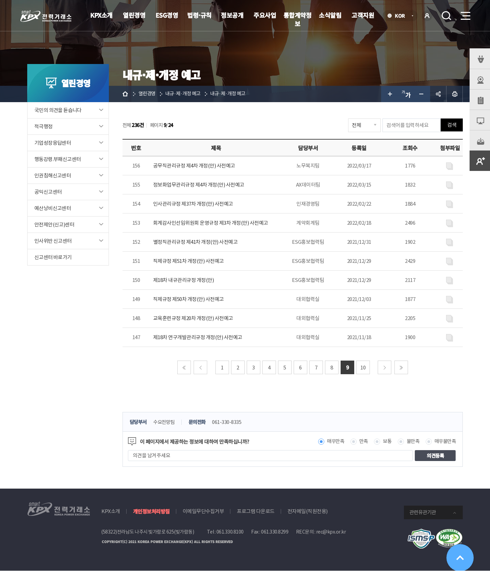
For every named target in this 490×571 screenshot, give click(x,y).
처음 (184, 367)
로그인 (427, 15)
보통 (384, 441)
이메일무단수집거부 (203, 511)
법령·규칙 (199, 15)
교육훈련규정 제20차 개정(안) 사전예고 (193, 318)
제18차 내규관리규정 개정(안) (183, 280)
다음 (385, 367)
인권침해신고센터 (52, 175)
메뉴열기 (464, 14)
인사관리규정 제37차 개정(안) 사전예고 (193, 204)
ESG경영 (167, 15)
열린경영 (134, 15)
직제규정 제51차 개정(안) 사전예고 (188, 261)
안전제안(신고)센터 (54, 224)
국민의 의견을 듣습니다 (58, 110)
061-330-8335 (231, 422)
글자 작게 (422, 94)
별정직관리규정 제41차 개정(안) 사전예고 (195, 242)
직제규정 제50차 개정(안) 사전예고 (188, 299)
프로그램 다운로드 (256, 511)
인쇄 (454, 94)
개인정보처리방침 (151, 511)
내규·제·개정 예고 (185, 94)
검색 (446, 15)
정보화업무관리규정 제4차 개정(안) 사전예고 (198, 184)
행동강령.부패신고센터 (57, 159)
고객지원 (363, 15)
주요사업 (265, 15)
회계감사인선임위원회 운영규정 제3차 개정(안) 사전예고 (210, 223)
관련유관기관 (422, 512)
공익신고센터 (48, 192)
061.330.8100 (230, 532)
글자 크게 (389, 94)
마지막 (401, 367)
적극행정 (43, 126)
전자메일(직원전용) (308, 511)
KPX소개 (101, 15)
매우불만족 (444, 441)
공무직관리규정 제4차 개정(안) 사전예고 (194, 165)
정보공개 (232, 15)
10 (363, 367)
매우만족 (331, 441)
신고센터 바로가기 (53, 257)
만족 (359, 441)
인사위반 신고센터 (53, 241)
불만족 (411, 441)
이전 (201, 367)
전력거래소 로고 (45, 16)
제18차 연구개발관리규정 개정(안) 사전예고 (197, 337)
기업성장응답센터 (52, 143)
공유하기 (438, 94)
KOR (402, 16)
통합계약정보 (297, 19)
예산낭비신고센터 (52, 208)
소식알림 (330, 15)
